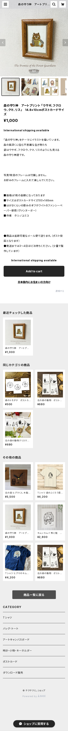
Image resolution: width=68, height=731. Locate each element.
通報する (59, 291)
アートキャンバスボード (16, 639)
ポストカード (10, 661)
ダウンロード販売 (13, 672)
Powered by (34, 696)
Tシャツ (7, 617)
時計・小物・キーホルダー (17, 650)
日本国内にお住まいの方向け (34, 282)
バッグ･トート (10, 628)
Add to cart (34, 271)
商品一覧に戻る (34, 595)
